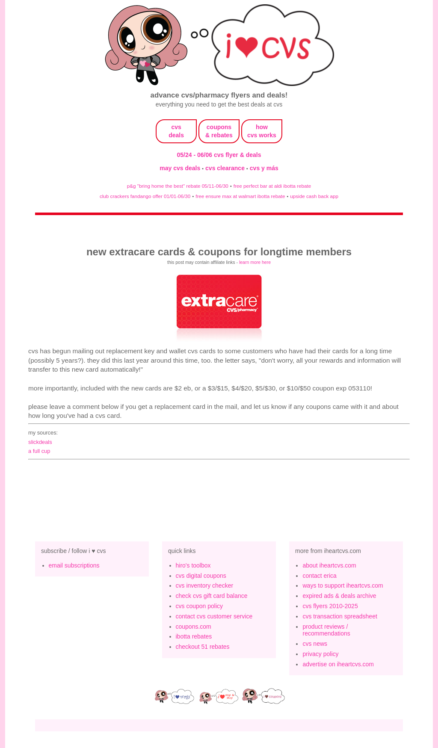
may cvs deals (181, 168)
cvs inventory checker (205, 585)
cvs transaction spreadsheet (339, 616)
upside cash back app (314, 196)
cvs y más (264, 168)
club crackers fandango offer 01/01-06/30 (145, 196)
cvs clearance (225, 168)
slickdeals (40, 442)
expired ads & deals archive (339, 595)
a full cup (39, 451)
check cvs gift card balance (212, 595)
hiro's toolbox (193, 565)
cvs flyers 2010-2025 (330, 606)
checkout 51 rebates (203, 646)
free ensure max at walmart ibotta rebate (240, 196)
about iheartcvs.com (329, 565)
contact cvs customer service (214, 616)
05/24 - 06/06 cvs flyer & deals (219, 154)
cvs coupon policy (199, 606)
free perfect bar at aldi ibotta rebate (272, 186)
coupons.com (193, 626)
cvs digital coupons (201, 575)
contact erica (319, 575)
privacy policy (320, 653)
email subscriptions (74, 565)
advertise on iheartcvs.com (338, 664)
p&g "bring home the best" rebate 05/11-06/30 (177, 186)
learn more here (255, 262)
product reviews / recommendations (326, 630)
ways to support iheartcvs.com (342, 585)
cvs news (314, 643)
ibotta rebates (194, 636)
